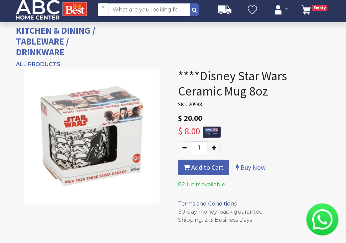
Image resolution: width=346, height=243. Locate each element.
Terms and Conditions (207, 203)
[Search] (194, 9)
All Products (38, 64)
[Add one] (214, 147)
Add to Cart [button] (203, 167)
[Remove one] (184, 147)
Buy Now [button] (251, 167)
